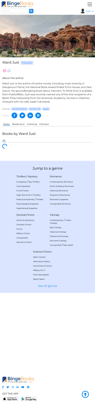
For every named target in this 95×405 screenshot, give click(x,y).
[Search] (31, 11)
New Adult (68, 245)
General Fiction (25, 214)
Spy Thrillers (34, 182)
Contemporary (56, 220)
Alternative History (41, 261)
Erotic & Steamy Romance (62, 186)
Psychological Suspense (27, 204)
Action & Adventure (25, 220)
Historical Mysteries (25, 199)
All (4, 140)
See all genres (47, 286)
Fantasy (54, 214)
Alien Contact (39, 257)
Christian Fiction (23, 224)
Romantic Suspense (59, 199)
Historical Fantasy (58, 232)
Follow (27, 62)
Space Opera (39, 279)
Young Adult (22, 238)
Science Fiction (42, 251)
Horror (19, 229)
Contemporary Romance (61, 182)
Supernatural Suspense (26, 208)
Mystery (33, 176)
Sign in (89, 11)
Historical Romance (59, 190)
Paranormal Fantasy (59, 236)
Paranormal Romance (60, 195)
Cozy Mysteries (23, 186)
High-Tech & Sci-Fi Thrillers (28, 195)
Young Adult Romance (60, 204)
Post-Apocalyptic (41, 274)
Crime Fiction (22, 190)
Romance (56, 176)
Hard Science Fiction (42, 266)
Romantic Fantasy (58, 241)
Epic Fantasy (56, 227)
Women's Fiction (24, 242)
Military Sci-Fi (39, 270)
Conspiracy (21, 182)
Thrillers (21, 176)
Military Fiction (23, 233)
